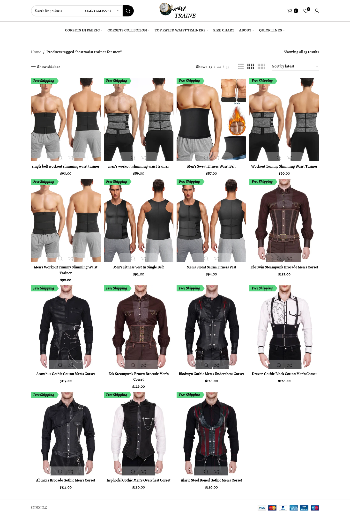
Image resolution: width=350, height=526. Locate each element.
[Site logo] (177, 10)
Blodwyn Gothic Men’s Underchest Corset (212, 381)
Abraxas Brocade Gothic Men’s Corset (65, 485)
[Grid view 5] (261, 66)
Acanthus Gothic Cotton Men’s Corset (65, 378)
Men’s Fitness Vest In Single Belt (138, 271)
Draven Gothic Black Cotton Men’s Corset (285, 381)
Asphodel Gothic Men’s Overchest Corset (138, 488)
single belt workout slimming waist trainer (65, 167)
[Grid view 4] (250, 66)
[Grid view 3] (241, 66)
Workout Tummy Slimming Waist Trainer (285, 167)
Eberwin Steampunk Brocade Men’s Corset (284, 274)
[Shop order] (295, 66)
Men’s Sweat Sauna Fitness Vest (211, 271)
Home (36, 52)
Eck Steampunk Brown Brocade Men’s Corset (138, 381)
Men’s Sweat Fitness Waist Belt (212, 165)
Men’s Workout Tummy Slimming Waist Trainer (65, 274)
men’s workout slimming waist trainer (138, 165)
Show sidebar (48, 66)
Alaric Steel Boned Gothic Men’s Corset (212, 485)
